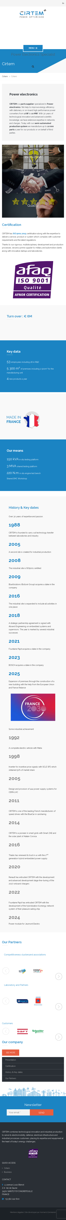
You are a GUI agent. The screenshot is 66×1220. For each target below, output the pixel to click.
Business (8, 1172)
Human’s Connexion (48, 1212)
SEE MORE (10, 1053)
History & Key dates (14, 1072)
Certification (10, 1066)
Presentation (10, 1060)
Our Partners (10, 1078)
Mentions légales (17, 1212)
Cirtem (7, 1168)
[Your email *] (18, 1112)
